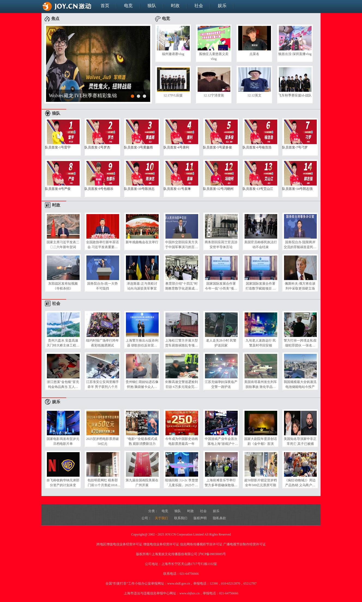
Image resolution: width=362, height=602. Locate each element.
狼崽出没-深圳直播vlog (294, 54)
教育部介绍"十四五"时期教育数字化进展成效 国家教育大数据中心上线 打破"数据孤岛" (181, 286)
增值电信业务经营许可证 (161, 544)
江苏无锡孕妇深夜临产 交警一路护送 (221, 384)
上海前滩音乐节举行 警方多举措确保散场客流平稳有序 (221, 482)
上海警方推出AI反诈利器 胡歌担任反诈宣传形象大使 (142, 343)
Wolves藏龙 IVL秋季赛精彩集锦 (83, 95)
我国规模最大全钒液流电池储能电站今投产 (300, 384)
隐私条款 (219, 518)
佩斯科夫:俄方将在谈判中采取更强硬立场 (300, 286)
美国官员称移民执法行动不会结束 (260, 244)
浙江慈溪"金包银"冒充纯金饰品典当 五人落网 (63, 384)
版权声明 (200, 518)
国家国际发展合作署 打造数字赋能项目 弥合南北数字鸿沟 (261, 286)
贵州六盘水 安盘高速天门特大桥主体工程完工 (63, 343)
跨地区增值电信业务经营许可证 (119, 544)
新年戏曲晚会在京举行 (142, 242)
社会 (198, 5)
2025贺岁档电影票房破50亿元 (102, 441)
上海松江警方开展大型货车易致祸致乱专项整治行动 (181, 343)
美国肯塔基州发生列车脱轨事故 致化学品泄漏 (260, 384)
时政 (175, 5)
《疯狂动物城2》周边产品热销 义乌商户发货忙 (300, 482)
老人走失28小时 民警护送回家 (221, 343)
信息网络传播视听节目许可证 (201, 544)
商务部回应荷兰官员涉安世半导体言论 (221, 244)
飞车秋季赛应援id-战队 (294, 95)
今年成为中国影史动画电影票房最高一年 (181, 441)
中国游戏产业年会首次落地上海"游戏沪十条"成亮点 (221, 441)
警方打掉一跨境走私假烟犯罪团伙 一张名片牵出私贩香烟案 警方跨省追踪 (300, 343)
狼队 (151, 5)
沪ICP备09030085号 (212, 554)
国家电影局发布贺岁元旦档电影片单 (63, 441)
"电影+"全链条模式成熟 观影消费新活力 (142, 441)
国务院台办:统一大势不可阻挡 (102, 286)
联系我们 (181, 518)
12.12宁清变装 (214, 95)
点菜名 (254, 54)
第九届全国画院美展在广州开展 (142, 482)
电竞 (128, 5)
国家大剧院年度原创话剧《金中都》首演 (260, 441)
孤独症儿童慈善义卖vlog (213, 56)
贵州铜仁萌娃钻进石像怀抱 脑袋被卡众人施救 (142, 384)
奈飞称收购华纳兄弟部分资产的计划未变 (63, 482)
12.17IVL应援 (173, 95)
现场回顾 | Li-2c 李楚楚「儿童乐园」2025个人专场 (181, 482)
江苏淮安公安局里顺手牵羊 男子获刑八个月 (102, 384)
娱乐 (222, 5)
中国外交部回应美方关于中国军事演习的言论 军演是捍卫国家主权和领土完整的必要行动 (181, 244)
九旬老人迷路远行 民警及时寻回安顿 (261, 343)
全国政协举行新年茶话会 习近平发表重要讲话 (102, 244)
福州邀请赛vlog (173, 54)
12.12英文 (254, 95)
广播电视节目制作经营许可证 (244, 544)
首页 (105, 5)
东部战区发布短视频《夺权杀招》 (63, 286)
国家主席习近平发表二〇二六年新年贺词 (63, 244)
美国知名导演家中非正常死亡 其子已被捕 (300, 441)
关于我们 (162, 518)
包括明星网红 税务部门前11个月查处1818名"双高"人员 (103, 482)
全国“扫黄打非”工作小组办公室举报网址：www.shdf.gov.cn (147, 583)
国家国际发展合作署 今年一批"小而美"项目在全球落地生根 (221, 286)
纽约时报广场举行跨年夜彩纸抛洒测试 (102, 343)
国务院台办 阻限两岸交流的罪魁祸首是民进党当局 (300, 244)
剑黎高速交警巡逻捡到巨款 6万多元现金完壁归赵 (181, 384)
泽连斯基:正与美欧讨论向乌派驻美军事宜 (142, 286)
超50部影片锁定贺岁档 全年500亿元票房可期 (260, 482)
